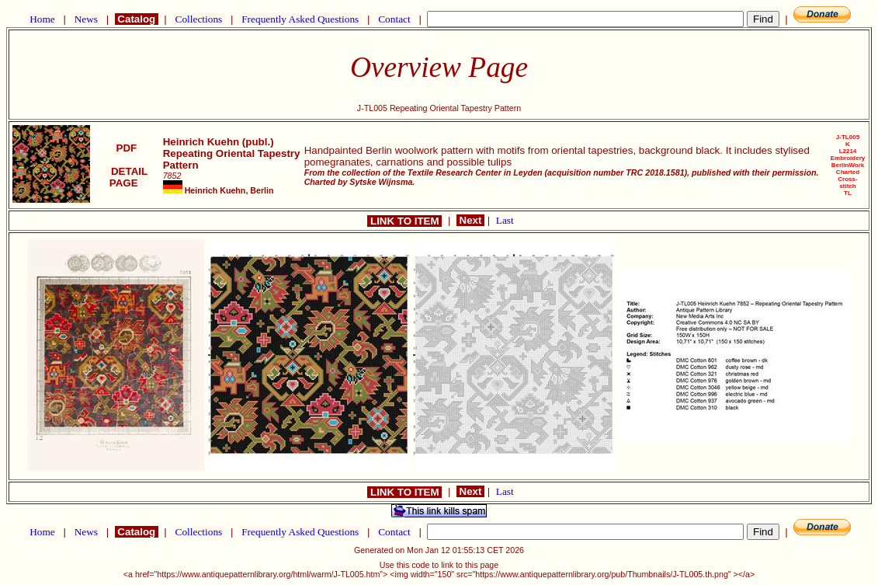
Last (505, 220)
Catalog (136, 19)
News (85, 19)
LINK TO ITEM (404, 221)
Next (470, 220)
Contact (394, 19)
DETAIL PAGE (127, 177)
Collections (198, 19)
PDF (126, 148)
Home (42, 19)
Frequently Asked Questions (300, 19)
